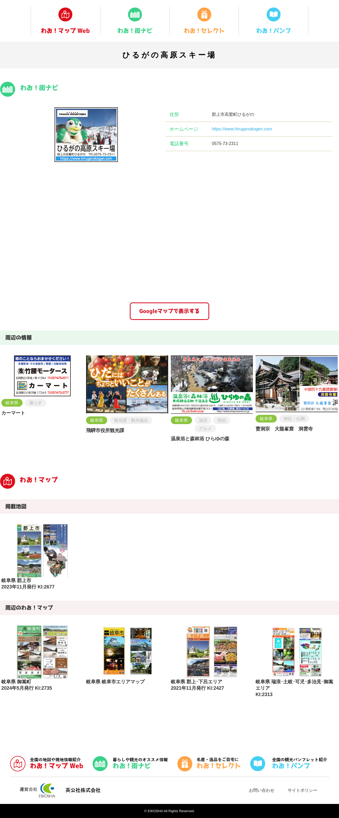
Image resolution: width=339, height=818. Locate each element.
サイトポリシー (302, 790)
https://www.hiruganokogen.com (242, 129)
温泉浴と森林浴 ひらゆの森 (200, 438)
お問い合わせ (261, 790)
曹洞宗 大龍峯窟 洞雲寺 (284, 429)
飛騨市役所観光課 (105, 430)
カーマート (13, 413)
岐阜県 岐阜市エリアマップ (115, 681)
